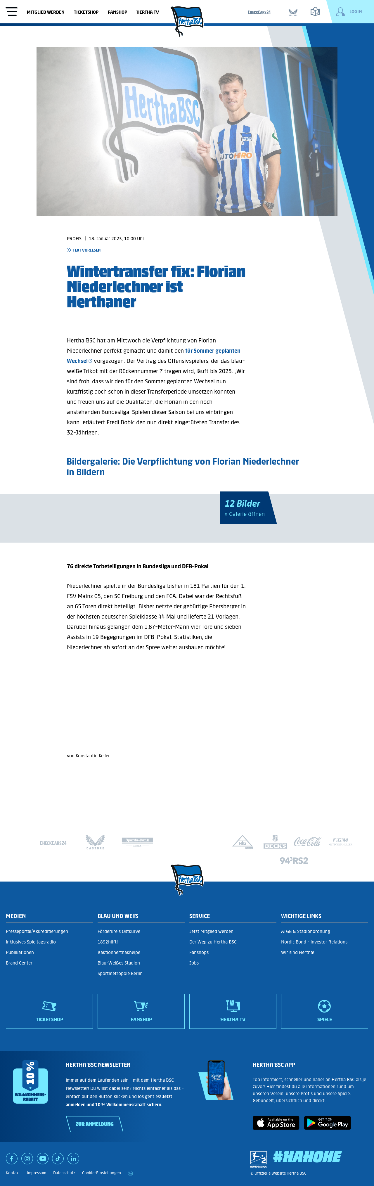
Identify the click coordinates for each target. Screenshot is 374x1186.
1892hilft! (108, 942)
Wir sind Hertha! (297, 952)
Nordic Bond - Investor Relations (314, 942)
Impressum (36, 1173)
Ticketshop (86, 12)
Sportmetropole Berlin (120, 973)
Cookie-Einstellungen (101, 1173)
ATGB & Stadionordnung (305, 931)
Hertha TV (147, 12)
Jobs (194, 963)
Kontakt (13, 1173)
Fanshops (199, 952)
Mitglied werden (46, 12)
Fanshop (117, 12)
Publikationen (20, 952)
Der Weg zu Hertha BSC (213, 942)
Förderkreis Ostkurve (119, 931)
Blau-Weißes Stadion (119, 963)
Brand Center (19, 963)
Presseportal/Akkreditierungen (37, 931)
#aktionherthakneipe (119, 952)
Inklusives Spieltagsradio (31, 942)
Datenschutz (64, 1173)
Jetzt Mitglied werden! (212, 931)
